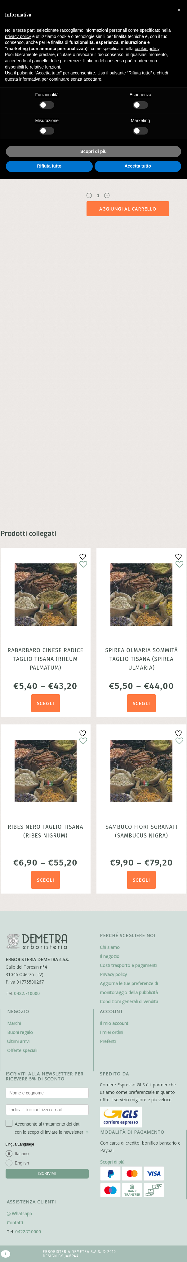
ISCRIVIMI (47, 1173)
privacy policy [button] (18, 36)
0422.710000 (27, 993)
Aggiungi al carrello (127, 209)
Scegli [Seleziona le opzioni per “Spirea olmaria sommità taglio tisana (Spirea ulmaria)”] (141, 703)
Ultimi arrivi (18, 1041)
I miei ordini (111, 1032)
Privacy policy (113, 974)
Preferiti (108, 1041)
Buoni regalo (20, 1032)
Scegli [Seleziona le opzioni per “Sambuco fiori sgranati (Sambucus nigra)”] (141, 880)
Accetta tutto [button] (137, 166)
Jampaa (72, 1256)
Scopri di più (112, 1162)
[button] (179, 10)
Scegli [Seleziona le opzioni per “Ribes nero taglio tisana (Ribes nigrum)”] (45, 880)
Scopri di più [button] (93, 151)
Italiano (22, 1153)
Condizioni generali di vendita (129, 1001)
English (22, 1162)
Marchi (14, 1023)
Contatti (15, 1223)
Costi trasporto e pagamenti (128, 965)
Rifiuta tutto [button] (49, 166)
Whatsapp (19, 1214)
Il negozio (109, 956)
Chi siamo (110, 947)
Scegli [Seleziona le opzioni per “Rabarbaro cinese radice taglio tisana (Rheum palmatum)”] (45, 703)
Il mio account (114, 1023)
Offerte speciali (22, 1050)
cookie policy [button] (147, 48)
